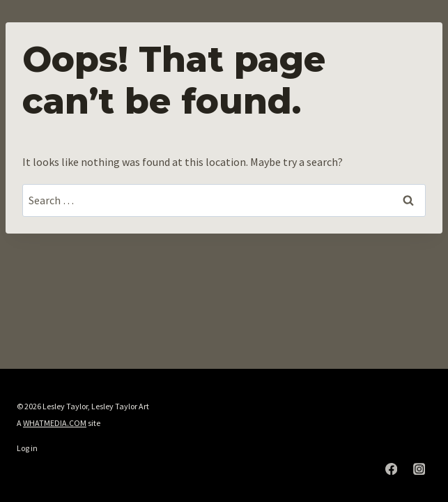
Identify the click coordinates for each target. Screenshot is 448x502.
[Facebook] (391, 469)
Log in (27, 448)
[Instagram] (419, 469)
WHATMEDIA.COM (54, 423)
